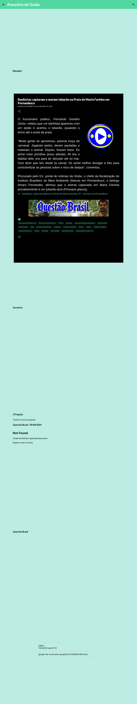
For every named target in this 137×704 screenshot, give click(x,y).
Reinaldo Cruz (67, 231)
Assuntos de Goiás (23, 4)
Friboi (88, 227)
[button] (19, 111)
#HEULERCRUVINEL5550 (27, 223)
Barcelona (102, 223)
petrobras (55, 231)
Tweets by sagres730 (47, 648)
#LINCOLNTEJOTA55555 (47, 223)
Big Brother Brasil (44, 227)
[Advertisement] (68, 283)
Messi (37, 231)
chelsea (57, 227)
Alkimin (69, 223)
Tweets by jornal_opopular (24, 419)
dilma (81, 227)
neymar (45, 231)
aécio (61, 223)
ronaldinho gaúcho (84, 231)
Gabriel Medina (100, 227)
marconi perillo (25, 231)
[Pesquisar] (43, 5)
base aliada (23, 227)
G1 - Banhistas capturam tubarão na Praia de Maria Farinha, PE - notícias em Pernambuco (63, 193)
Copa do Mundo (69, 227)
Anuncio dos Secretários (85, 223)
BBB (32, 227)
